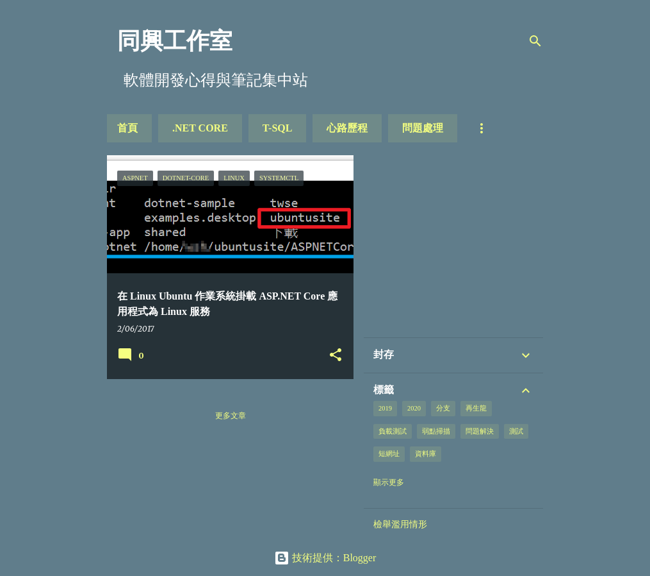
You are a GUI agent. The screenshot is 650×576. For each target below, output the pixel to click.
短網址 (389, 453)
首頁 (127, 128)
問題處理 (422, 128)
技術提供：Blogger (325, 557)
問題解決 (480, 431)
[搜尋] (535, 41)
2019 (385, 408)
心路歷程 (347, 128)
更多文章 (230, 415)
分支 (443, 408)
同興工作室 (174, 41)
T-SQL (278, 128)
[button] (335, 355)
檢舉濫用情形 (400, 524)
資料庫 (425, 453)
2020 (414, 408)
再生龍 (476, 408)
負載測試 (392, 431)
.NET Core (200, 128)
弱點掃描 (436, 431)
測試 (516, 431)
